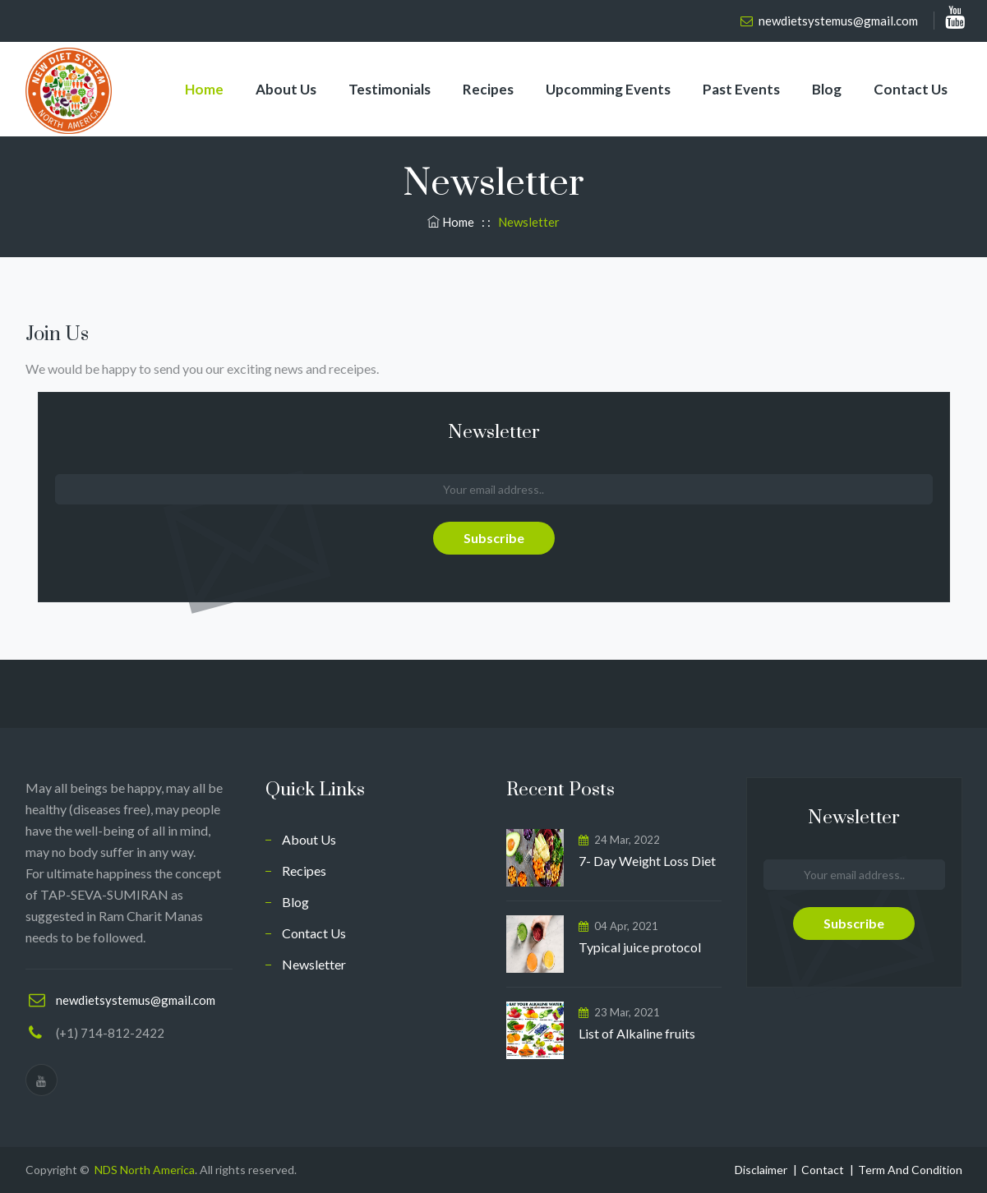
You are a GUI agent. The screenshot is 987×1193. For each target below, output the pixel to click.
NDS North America (145, 1170)
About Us (286, 89)
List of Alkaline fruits (637, 1033)
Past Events (741, 89)
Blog (827, 89)
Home (204, 89)
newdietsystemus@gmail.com (838, 20)
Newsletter (314, 964)
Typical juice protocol (640, 947)
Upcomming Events (608, 89)
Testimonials (389, 89)
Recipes (488, 89)
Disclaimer (761, 1170)
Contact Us (911, 89)
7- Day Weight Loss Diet (648, 860)
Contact (822, 1170)
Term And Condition (910, 1170)
